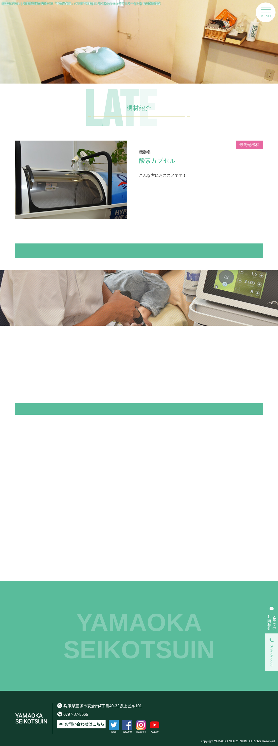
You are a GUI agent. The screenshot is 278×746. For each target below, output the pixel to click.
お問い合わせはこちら (81, 724)
